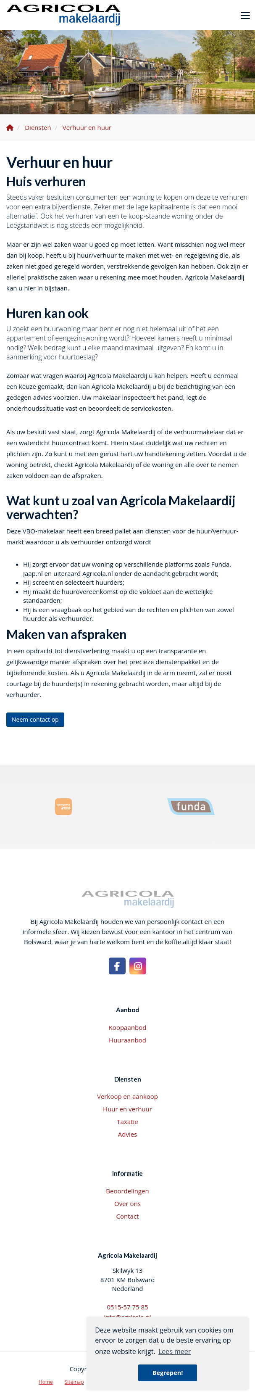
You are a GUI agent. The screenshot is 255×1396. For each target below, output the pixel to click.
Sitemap (74, 1381)
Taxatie (127, 1121)
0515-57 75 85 (127, 1307)
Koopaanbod (128, 1027)
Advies (127, 1134)
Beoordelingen (127, 1191)
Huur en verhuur (127, 1109)
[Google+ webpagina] (137, 966)
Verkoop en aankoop (127, 1096)
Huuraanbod (127, 1040)
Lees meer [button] (174, 1351)
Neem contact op (35, 719)
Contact (127, 1216)
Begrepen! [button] (167, 1373)
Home (46, 1381)
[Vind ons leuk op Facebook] (117, 966)
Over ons (127, 1203)
